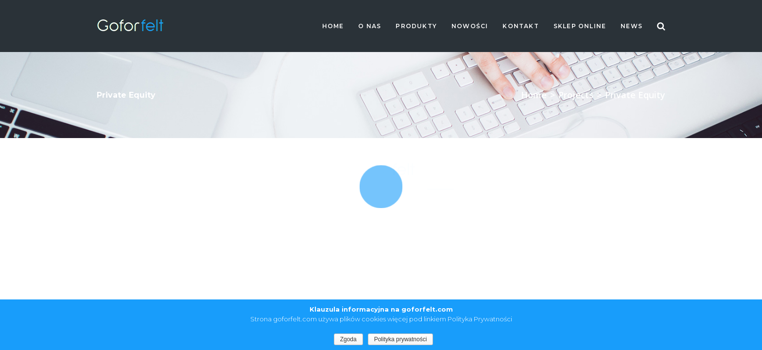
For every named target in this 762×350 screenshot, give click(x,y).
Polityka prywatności (400, 339)
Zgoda (348, 339)
